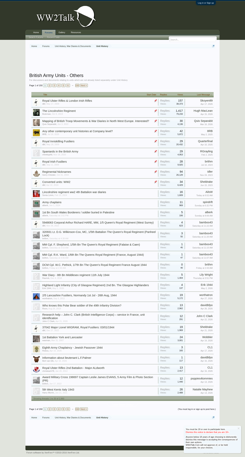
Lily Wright (206, 274)
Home (36, 32)
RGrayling (206, 151)
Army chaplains (51, 202)
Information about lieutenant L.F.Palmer (66, 357)
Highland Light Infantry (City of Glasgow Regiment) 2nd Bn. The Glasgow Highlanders (95, 285)
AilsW (209, 191)
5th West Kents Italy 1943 (58, 389)
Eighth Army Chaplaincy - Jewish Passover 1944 (72, 347)
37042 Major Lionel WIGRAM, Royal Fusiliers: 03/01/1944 (78, 327)
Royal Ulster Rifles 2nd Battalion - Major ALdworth (73, 367)
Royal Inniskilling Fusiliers (58, 141)
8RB (44, 134)
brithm (209, 161)
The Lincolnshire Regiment (59, 110)
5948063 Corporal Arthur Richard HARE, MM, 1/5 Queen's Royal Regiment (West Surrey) (98, 222)
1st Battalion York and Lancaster (62, 337)
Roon (44, 308)
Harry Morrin (48, 392)
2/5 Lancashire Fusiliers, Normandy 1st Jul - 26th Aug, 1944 (79, 295)
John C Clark (48, 321)
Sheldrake (206, 181)
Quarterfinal (205, 141)
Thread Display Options (123, 404)
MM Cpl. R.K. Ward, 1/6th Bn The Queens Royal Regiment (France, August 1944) (93, 254)
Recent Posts (53, 37)
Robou (45, 351)
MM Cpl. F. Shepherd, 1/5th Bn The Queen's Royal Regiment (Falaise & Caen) (91, 244)
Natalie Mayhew (203, 389)
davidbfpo (206, 305)
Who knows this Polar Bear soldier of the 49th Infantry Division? (81, 305)
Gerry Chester (49, 175)
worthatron (47, 298)
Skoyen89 (206, 100)
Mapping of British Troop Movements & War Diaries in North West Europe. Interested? (95, 121)
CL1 (210, 347)
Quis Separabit (49, 124)
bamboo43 (206, 222)
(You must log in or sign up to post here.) (197, 409)
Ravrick (45, 278)
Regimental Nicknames (56, 171)
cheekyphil (47, 154)
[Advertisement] (122, 61)
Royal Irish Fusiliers (54, 161)
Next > (84, 85)
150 (77, 85)
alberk (45, 205)
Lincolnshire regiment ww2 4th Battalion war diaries (74, 192)
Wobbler (207, 337)
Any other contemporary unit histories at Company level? (77, 131)
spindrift (208, 202)
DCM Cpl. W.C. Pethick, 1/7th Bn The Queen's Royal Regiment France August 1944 (94, 264)
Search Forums (36, 37)
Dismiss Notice (238, 428)
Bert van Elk (48, 361)
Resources (76, 32)
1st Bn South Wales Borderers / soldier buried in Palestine (78, 212)
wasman (46, 340)
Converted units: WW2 (56, 181)
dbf (43, 104)
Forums (48, 32)
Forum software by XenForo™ (53, 452)
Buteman (46, 114)
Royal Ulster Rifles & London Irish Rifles (67, 100)
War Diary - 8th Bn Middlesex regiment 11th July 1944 (75, 275)
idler (210, 171)
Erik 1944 (46, 288)
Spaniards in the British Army (60, 151)
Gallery (62, 32)
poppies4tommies (202, 378)
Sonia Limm (47, 195)
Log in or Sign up (206, 3)
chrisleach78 (48, 371)
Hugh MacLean (203, 110)
